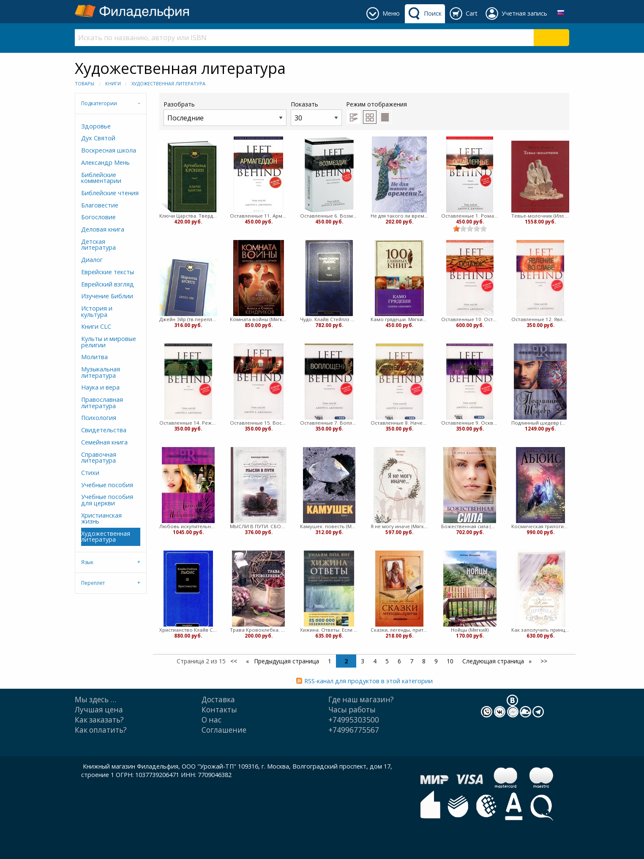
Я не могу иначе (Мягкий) (399, 526)
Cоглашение (224, 730)
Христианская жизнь (101, 518)
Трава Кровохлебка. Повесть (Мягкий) (259, 630)
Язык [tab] (87, 562)
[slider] (470, 228)
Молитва (94, 357)
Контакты (219, 709)
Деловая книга (102, 229)
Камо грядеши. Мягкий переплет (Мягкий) (399, 319)
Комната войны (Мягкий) (259, 319)
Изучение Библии (107, 296)
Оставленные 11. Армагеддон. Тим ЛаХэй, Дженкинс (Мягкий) (259, 216)
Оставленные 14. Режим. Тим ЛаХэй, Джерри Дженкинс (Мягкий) (188, 423)
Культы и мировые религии (108, 342)
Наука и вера (100, 387)
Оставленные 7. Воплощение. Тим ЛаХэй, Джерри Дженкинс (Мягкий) (329, 423)
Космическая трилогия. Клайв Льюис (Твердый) (540, 526)
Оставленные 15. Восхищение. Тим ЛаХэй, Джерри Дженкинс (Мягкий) (259, 423)
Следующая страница (494, 661)
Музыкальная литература (100, 372)
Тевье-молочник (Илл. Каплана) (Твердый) (540, 216)
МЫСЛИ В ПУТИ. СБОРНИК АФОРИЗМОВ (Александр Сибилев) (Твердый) (259, 526)
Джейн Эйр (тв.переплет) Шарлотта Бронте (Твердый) (188, 319)
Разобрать (225, 113)
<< (233, 661)
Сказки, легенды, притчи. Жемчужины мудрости (399, 630)
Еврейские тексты (107, 272)
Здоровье (96, 126)
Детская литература (98, 244)
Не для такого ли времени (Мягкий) (399, 216)
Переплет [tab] (93, 582)
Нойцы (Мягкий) (469, 630)
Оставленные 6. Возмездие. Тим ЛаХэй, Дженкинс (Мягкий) (329, 216)
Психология (98, 418)
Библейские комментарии (101, 178)
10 (450, 661)
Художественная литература (168, 83)
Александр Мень (105, 162)
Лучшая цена (99, 709)
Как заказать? (99, 720)
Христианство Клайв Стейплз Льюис (188, 630)
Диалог (92, 260)
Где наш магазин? (361, 699)
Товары (84, 83)
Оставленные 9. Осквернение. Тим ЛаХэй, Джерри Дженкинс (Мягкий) (470, 423)
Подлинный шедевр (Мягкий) (540, 423)
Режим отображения (376, 104)
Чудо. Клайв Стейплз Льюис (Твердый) (329, 319)
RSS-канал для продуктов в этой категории (368, 681)
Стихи (90, 473)
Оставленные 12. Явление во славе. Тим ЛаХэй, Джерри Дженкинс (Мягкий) (540, 319)
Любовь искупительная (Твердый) (188, 526)
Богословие (98, 217)
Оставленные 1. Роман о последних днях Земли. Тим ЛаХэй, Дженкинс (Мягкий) (470, 216)
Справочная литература (98, 457)
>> (543, 661)
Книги (113, 83)
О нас (211, 720)
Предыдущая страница (285, 661)
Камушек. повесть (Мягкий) (329, 526)
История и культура (96, 311)
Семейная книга (104, 442)
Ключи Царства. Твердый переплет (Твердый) (188, 216)
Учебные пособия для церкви (107, 500)
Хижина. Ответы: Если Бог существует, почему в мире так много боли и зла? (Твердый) (329, 630)
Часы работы (352, 709)
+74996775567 (353, 730)
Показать (316, 113)
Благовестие (99, 205)
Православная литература (102, 402)
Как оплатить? (101, 730)
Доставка (218, 699)
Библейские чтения (110, 193)
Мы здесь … (95, 699)
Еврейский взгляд (107, 284)
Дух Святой (98, 138)
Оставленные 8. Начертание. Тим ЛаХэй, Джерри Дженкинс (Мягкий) (399, 423)
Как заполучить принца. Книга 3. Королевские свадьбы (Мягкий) (540, 630)
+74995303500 (353, 720)
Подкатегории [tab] (99, 103)
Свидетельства (103, 430)
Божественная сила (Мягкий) (470, 526)
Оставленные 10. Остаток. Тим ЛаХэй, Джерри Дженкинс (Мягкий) (470, 319)
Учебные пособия (107, 485)
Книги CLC (96, 326)
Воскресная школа (108, 150)
